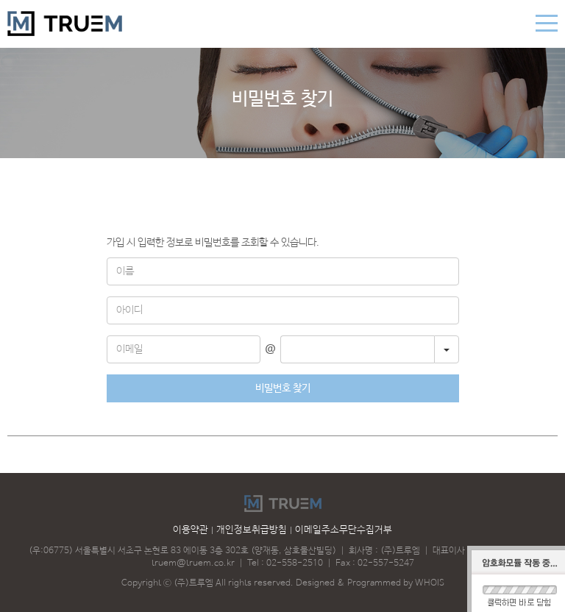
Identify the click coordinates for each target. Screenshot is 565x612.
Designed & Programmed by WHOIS (370, 583)
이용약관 (190, 530)
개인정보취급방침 (251, 530)
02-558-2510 (294, 563)
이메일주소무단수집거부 (343, 530)
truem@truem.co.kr (193, 563)
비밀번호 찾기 (282, 388)
